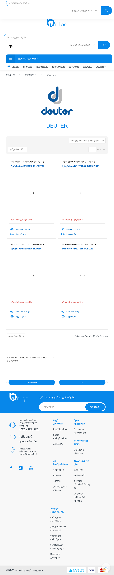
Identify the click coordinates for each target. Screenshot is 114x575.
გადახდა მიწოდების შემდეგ (80, 497)
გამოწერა (95, 407)
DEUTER (51, 75)
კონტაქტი (100, 67)
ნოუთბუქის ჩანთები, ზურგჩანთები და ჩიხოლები (28, 163)
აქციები (15, 67)
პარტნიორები (58, 67)
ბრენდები (27, 67)
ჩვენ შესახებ (42, 67)
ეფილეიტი (74, 67)
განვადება (79, 475)
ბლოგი (57, 475)
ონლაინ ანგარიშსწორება (82, 484)
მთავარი (10, 75)
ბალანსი (78, 470)
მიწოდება (87, 67)
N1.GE (11, 570)
